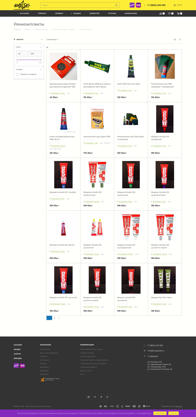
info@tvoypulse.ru (156, 350)
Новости (43, 356)
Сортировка (51, 39)
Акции (17, 349)
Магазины (44, 374)
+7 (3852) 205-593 (156, 5)
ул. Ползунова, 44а (157, 367)
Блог (82, 374)
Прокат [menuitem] (42, 13)
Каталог (18, 345)
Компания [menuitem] (131, 13)
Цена (18, 47)
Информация (87, 345)
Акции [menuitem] (77, 13)
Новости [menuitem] (95, 13)
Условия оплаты (87, 353)
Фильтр (20, 39)
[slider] (17, 59)
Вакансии (44, 367)
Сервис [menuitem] (59, 13)
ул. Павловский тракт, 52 (159, 364)
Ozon (132, 5)
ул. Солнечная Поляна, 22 (160, 369)
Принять (174, 413)
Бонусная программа (49, 353)
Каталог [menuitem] (24, 13)
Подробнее (160, 413)
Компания (45, 345)
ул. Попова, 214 (155, 362)
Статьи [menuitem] (112, 13)
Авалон (178, 406)
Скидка (19, 69)
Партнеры (44, 371)
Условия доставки (87, 356)
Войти (179, 5)
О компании (45, 349)
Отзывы (43, 363)
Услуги (17, 354)
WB (138, 5)
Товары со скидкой (26, 74)
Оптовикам (45, 360)
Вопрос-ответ (86, 371)
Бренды (18, 358)
